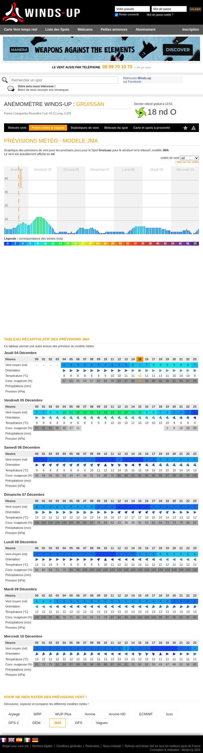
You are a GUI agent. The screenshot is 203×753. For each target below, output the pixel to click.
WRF (38, 714)
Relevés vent (17, 127)
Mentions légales (42, 746)
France (8, 113)
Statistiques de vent (85, 127)
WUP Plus (63, 714)
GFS (78, 723)
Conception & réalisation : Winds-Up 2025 (175, 749)
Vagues (102, 723)
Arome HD (117, 714)
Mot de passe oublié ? (160, 14)
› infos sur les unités (187, 161)
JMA (57, 723)
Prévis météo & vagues (48, 127)
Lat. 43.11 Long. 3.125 (57, 113)
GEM (36, 723)
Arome (90, 714)
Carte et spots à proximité (151, 127)
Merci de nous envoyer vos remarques (43, 88)
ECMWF (146, 714)
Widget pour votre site (15, 746)
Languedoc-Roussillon (28, 113)
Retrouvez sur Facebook (137, 79)
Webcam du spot (116, 127)
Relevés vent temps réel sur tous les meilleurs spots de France (162, 746)
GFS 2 (13, 723)
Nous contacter (112, 746)
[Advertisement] (100, 290)
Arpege (14, 714)
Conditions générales (69, 746)
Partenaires (92, 746)
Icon (169, 714)
